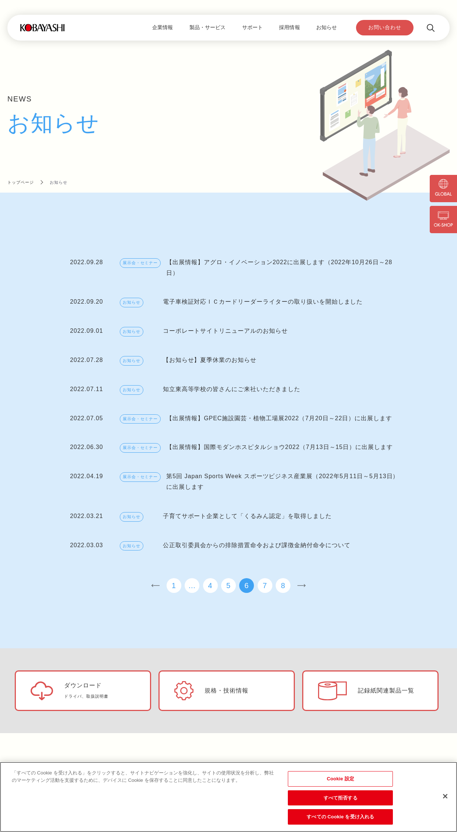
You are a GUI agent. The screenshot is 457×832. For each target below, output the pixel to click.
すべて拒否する (340, 798)
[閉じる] (445, 796)
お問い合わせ (384, 27)
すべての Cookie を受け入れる (340, 816)
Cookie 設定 (340, 778)
